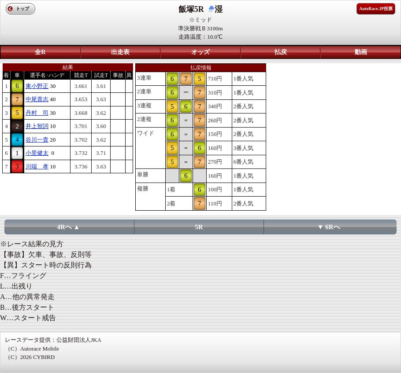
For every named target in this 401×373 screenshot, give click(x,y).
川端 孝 (37, 166)
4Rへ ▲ (68, 226)
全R (40, 52)
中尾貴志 (37, 99)
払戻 (281, 52)
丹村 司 (37, 113)
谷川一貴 (37, 139)
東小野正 (37, 86)
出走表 (120, 52)
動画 (361, 52)
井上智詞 (37, 126)
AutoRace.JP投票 (376, 8)
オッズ (200, 52)
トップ (22, 8)
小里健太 (37, 153)
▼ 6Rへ (328, 226)
